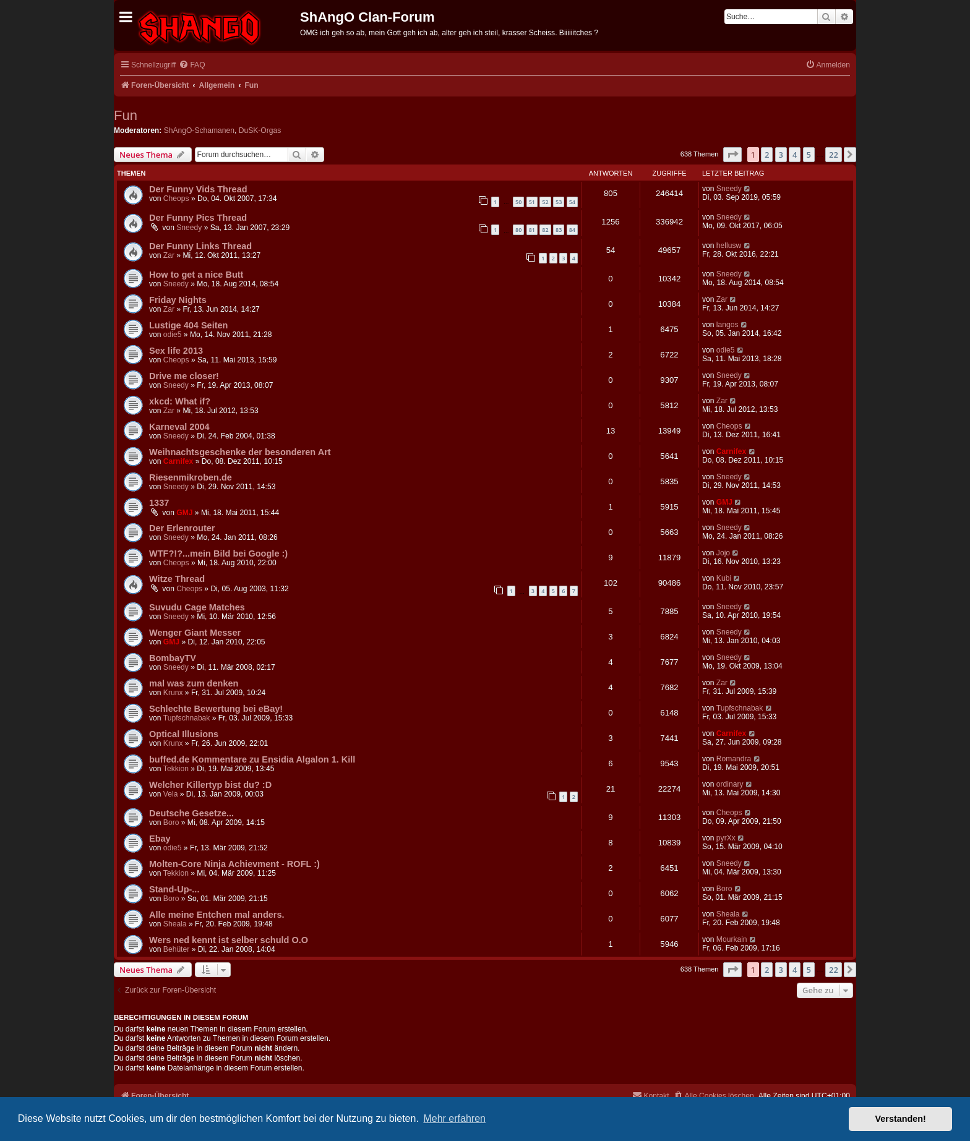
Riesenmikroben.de (190, 477)
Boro (171, 822)
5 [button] (809, 154)
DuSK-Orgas (260, 130)
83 (559, 230)
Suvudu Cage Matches (197, 607)
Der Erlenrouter (182, 528)
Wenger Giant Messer (195, 633)
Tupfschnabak (186, 718)
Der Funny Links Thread (200, 246)
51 (532, 202)
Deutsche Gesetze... (191, 813)
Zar (168, 255)
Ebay (160, 839)
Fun (125, 115)
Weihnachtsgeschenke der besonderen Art (240, 452)
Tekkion (176, 768)
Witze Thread (177, 579)
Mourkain (731, 939)
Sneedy (729, 188)
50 (518, 202)
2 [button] (767, 154)
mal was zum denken (193, 683)
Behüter (176, 949)
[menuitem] (192, 65)
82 (545, 230)
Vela (170, 794)
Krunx (173, 692)
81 (532, 230)
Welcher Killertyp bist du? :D (210, 785)
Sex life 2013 (176, 351)
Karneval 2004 (179, 427)
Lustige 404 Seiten (188, 325)
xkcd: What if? (179, 401)
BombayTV (172, 658)
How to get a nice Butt (196, 275)
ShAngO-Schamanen (199, 130)
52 (545, 202)
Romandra (733, 758)
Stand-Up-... (174, 889)
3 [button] (781, 154)
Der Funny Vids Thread (198, 189)
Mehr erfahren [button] (454, 1118)
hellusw (728, 245)
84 (572, 230)
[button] (732, 154)
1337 (159, 503)
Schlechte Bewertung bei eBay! (216, 709)
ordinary (730, 784)
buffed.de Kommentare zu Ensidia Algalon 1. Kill (252, 759)
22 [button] (833, 154)
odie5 (172, 334)
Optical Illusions (183, 734)
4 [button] (794, 154)
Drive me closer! (184, 376)
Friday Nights (178, 300)
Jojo (723, 553)
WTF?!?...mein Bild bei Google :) (218, 553)
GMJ (184, 512)
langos (727, 324)
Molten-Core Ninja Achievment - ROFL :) (234, 864)
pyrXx (726, 838)
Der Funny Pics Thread (198, 218)
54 (572, 202)
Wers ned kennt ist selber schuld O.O (228, 940)
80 (518, 230)
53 (559, 202)
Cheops (176, 198)
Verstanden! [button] (900, 1119)
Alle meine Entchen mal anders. (217, 915)
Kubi (723, 578)
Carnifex (178, 461)
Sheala (175, 924)
